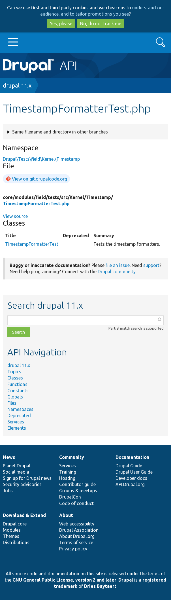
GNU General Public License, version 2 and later (64, 579)
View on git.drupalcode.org (39, 178)
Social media (16, 471)
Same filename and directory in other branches (60, 131)
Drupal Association (79, 530)
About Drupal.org (77, 536)
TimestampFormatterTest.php (36, 203)
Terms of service (76, 542)
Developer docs (131, 478)
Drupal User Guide (134, 471)
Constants (18, 390)
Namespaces (20, 409)
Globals (15, 396)
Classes (15, 377)
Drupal (125, 579)
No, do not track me (100, 23)
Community (71, 457)
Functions (17, 384)
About (66, 515)
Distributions (16, 542)
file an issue (118, 265)
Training (67, 471)
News (9, 457)
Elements (16, 428)
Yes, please (61, 23)
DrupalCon (70, 496)
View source (15, 216)
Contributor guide (77, 484)
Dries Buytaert (100, 586)
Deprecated (19, 415)
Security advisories (22, 484)
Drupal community (117, 271)
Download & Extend (24, 515)
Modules (12, 530)
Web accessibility (76, 523)
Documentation (132, 457)
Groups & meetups (78, 490)
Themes (11, 536)
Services (15, 421)
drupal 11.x (17, 85)
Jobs (8, 490)
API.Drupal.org (130, 484)
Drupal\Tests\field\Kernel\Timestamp (41, 159)
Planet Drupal (16, 465)
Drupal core (15, 523)
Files (11, 403)
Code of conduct (76, 503)
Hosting (67, 478)
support (151, 265)
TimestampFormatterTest (31, 244)
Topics (14, 371)
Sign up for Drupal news (27, 478)
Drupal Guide (129, 465)
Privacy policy (73, 548)
